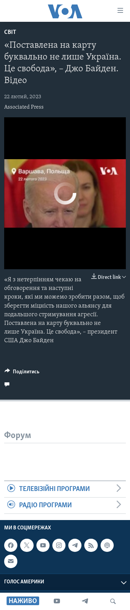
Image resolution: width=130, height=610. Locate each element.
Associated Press (24, 107)
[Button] (22, 373)
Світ (10, 32)
